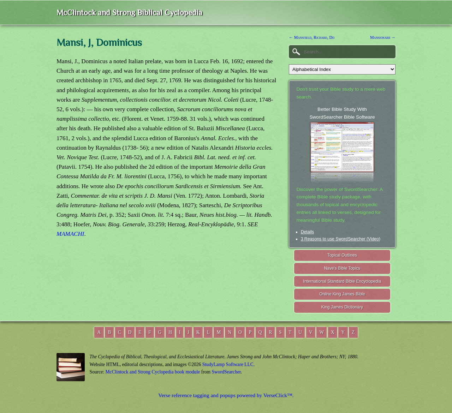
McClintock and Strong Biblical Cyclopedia (129, 12)
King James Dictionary (342, 307)
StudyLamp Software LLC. (228, 364)
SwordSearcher (226, 372)
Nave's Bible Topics (342, 268)
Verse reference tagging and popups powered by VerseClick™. (225, 395)
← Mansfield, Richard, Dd (311, 37)
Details (307, 231)
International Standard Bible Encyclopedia (342, 281)
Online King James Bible (342, 294)
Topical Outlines (342, 255)
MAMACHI (70, 234)
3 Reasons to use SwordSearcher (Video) (341, 239)
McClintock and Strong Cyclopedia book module (153, 372)
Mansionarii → (383, 37)
